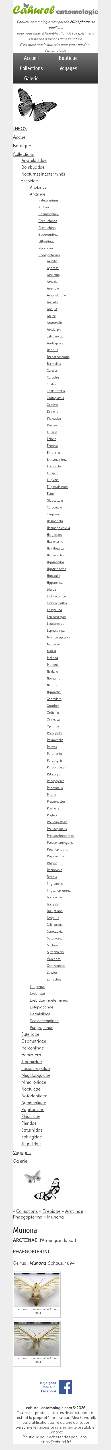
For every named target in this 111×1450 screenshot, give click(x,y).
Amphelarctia (56, 295)
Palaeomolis (55, 740)
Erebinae (37, 993)
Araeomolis (54, 323)
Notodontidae (34, 1096)
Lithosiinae (46, 241)
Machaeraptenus (59, 637)
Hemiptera (31, 1054)
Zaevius (52, 973)
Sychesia (53, 945)
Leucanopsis (55, 624)
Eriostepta (54, 466)
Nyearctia (54, 692)
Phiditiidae (30, 1116)
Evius (50, 494)
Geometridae (33, 1041)
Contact (55, 1432)
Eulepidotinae (41, 1007)
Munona (53, 665)
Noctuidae (30, 1089)
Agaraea (53, 268)
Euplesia (53, 480)
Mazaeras (53, 644)
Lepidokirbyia (56, 617)
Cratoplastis (55, 398)
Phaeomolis (55, 788)
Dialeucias (54, 418)
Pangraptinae (41, 1027)
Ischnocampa (56, 596)
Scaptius (53, 918)
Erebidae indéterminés (49, 1000)
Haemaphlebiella (58, 528)
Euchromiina (47, 235)
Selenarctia (55, 925)
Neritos (52, 685)
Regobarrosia (56, 856)
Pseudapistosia (57, 822)
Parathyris (54, 760)
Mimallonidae (33, 1082)
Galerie (31, 78)
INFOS (20, 128)
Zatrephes (54, 979)
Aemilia (52, 261)
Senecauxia (55, 932)
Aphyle (52, 309)
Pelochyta (54, 774)
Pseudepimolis (57, 829)
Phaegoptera (55, 781)
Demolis (52, 412)
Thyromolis (55, 884)
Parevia (52, 747)
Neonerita (53, 678)
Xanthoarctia (56, 966)
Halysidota (54, 535)
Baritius (52, 350)
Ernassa (52, 446)
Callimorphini (48, 214)
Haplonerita (55, 542)
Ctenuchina (47, 228)
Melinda (52, 658)
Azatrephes (55, 343)
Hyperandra (55, 562)
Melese (51, 651)
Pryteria (53, 815)
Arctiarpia (54, 330)
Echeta (51, 439)
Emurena (53, 453)
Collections (31, 68)
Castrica (53, 384)
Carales (52, 371)
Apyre (51, 316)
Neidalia (52, 672)
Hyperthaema (56, 569)
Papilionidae (32, 1109)
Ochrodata (54, 699)
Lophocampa (56, 631)
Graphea (53, 514)
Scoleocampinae (44, 1020)
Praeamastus (56, 802)
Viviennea (54, 959)
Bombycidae (33, 167)
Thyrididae (31, 1143)
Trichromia (54, 897)
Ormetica (53, 719)
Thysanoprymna (59, 890)
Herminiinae (40, 1014)
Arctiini (43, 207)
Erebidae (29, 181)
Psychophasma (57, 849)
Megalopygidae (35, 1075)
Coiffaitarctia (56, 391)
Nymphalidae (33, 1102)
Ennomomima (57, 459)
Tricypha (53, 904)
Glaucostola (55, 501)
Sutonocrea (55, 938)
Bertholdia (54, 364)
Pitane (51, 795)
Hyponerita (55, 583)
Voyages (68, 68)
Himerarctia (55, 555)
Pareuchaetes (56, 767)
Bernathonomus (58, 357)
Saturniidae (32, 1130)
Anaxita (52, 302)
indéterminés (48, 200)
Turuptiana (55, 911)
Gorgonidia (54, 507)
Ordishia (53, 713)
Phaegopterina (49, 255)
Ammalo (53, 288)
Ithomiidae (31, 1061)
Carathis (53, 377)
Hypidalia (53, 576)
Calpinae (37, 986)
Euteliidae (30, 1034)
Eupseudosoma (57, 487)
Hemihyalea (55, 548)
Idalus (51, 589)
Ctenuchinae (47, 221)
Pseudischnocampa (60, 836)
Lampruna (54, 610)
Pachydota (54, 733)
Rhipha (52, 863)
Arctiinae (37, 194)
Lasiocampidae (35, 1068)
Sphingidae (31, 1137)
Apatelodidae (34, 160)
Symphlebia (55, 952)
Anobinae (38, 187)
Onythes (53, 706)
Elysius (52, 432)
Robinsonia (54, 870)
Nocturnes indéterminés (43, 174)
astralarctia (55, 336)
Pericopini (45, 248)
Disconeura (55, 425)
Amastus (53, 275)
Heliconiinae (32, 1048)
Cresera (52, 405)
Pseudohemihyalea (60, 843)
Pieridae (29, 1123)
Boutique (68, 58)
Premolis (53, 808)
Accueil (31, 58)
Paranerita (54, 754)
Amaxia (52, 282)
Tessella (52, 877)
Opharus (53, 726)
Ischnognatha (57, 603)
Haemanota (55, 521)
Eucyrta (52, 473)
